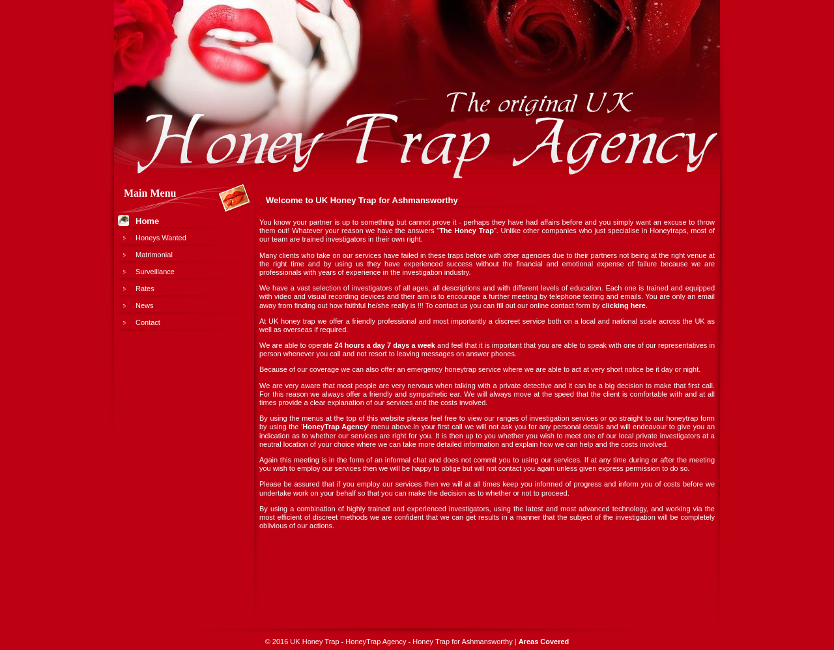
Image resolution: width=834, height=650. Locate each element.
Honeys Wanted (161, 238)
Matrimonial (154, 255)
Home (147, 221)
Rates (145, 288)
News (145, 305)
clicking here (624, 305)
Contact (148, 322)
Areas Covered (544, 641)
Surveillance (155, 272)
